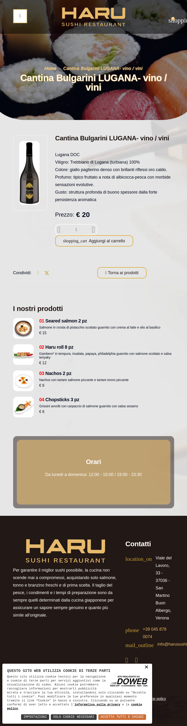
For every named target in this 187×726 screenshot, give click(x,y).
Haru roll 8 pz (56, 347)
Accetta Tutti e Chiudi (122, 717)
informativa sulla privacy (97, 704)
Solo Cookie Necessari (73, 717)
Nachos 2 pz (55, 373)
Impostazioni (35, 717)
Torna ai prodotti (123, 272)
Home (50, 68)
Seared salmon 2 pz (63, 320)
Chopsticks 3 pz (59, 399)
